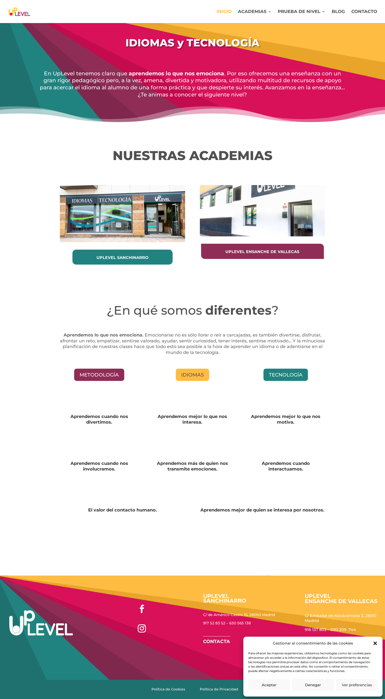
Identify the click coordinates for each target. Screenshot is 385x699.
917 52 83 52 (214, 623)
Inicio (224, 12)
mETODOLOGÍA (99, 375)
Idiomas (192, 375)
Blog (338, 12)
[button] (375, 643)
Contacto (364, 12)
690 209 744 (343, 629)
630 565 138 (240, 623)
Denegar (313, 685)
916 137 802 (316, 629)
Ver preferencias (357, 685)
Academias (252, 12)
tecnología (285, 375)
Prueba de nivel (299, 12)
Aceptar (269, 685)
